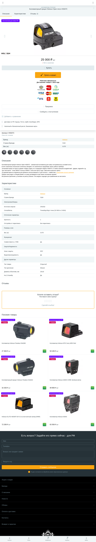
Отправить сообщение (48, 467)
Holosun (64, 139)
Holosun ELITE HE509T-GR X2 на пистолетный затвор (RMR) (21, 416)
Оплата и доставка (48, 511)
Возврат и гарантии (48, 524)
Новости (48, 499)
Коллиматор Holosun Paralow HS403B (14, 343)
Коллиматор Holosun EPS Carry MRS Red (63, 343)
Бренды (48, 486)
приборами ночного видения (65, 172)
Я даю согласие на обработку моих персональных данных (49, 472)
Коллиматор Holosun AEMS (58, 416)
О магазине (48, 492)
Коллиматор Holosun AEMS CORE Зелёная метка (65, 380)
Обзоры (48, 505)
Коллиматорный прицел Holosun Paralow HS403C (17, 380)
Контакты (48, 518)
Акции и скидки (48, 480)
